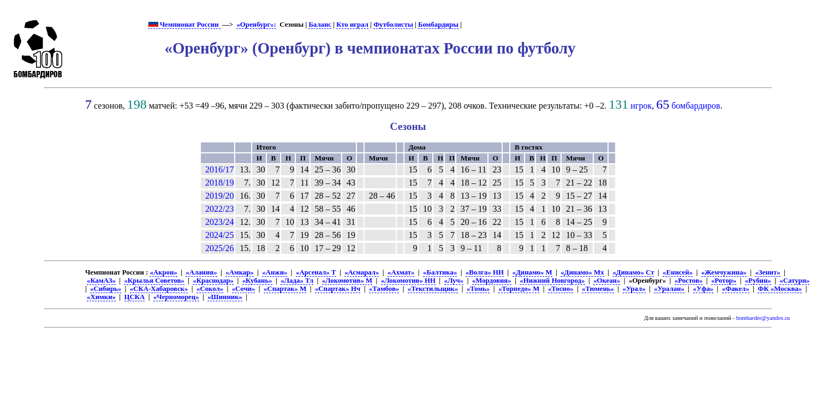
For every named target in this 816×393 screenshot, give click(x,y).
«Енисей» (678, 272)
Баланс (319, 24)
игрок (641, 105)
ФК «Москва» (780, 289)
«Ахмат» (401, 272)
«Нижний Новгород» (552, 280)
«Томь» (478, 289)
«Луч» (454, 280)
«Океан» (606, 280)
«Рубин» (758, 280)
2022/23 (219, 208)
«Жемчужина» (724, 272)
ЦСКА (134, 297)
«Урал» (634, 289)
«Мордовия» (491, 280)
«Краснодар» (213, 280)
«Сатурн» (794, 280)
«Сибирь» (105, 289)
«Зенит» (767, 272)
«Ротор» (723, 280)
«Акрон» (163, 272)
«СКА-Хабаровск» (159, 289)
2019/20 (219, 195)
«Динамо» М (532, 272)
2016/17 (219, 169)
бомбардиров (695, 105)
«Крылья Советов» (154, 280)
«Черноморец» (176, 297)
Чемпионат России (184, 24)
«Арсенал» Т (316, 272)
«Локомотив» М (347, 280)
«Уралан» (669, 289)
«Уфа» (703, 289)
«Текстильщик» (433, 289)
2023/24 (219, 222)
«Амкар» (239, 272)
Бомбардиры (438, 24)
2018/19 (219, 182)
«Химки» (101, 297)
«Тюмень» (598, 289)
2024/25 (219, 235)
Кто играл (352, 24)
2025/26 (219, 248)
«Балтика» (440, 272)
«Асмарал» (361, 272)
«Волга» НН (485, 272)
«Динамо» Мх (582, 272)
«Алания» (201, 272)
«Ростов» (688, 280)
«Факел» (735, 289)
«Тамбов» (384, 289)
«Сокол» (209, 289)
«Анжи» (274, 272)
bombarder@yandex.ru (763, 318)
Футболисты (393, 24)
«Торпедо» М (518, 289)
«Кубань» (257, 280)
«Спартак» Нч (337, 289)
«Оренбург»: (256, 24)
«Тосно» (561, 289)
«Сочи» (243, 289)
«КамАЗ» (101, 280)
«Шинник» (224, 297)
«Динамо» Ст (633, 272)
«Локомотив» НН (408, 280)
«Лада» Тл (297, 280)
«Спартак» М (285, 289)
